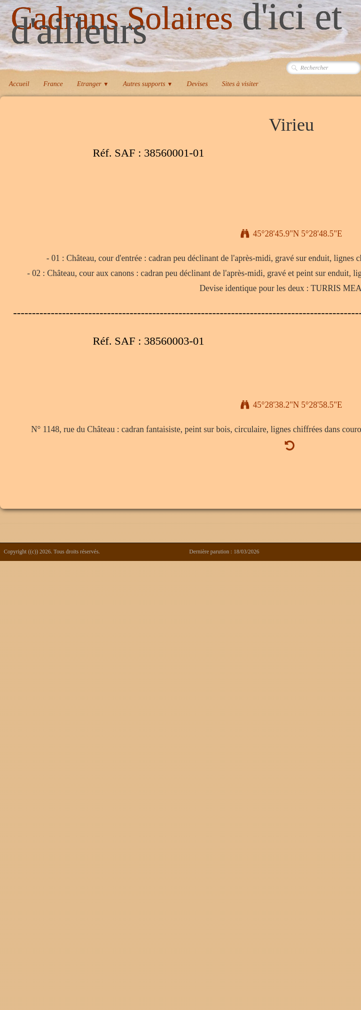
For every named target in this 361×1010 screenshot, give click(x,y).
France (53, 83)
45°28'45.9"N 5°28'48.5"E (291, 233)
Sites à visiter (240, 83)
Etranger (93, 83)
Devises (197, 83)
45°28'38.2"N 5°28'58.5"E (291, 405)
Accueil (19, 83)
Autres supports (148, 83)
